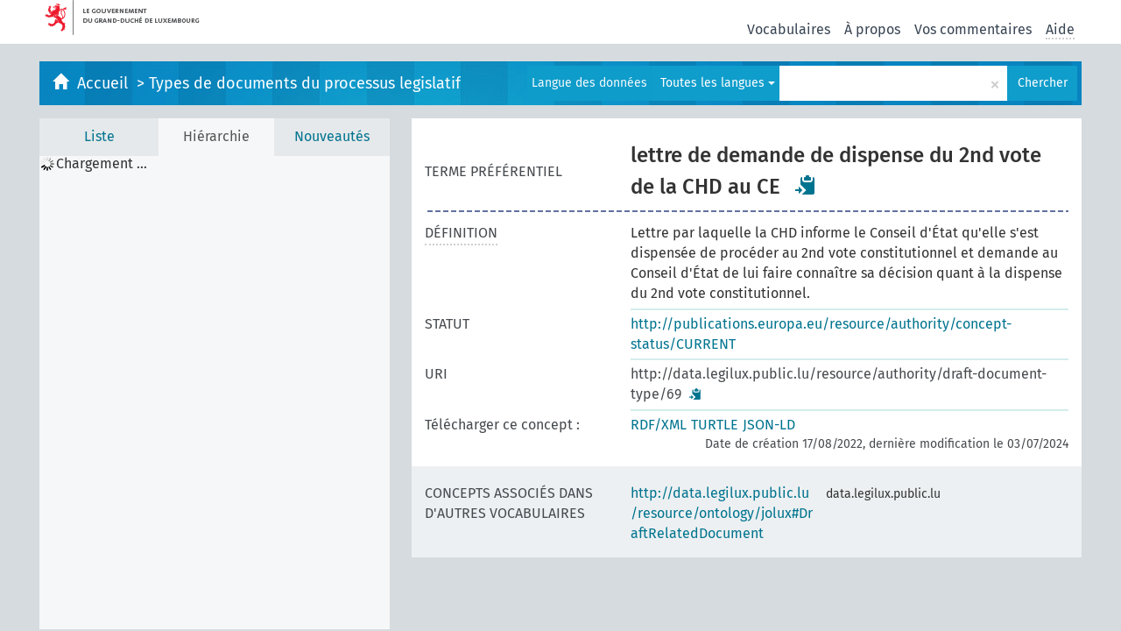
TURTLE (714, 424)
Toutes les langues (717, 82)
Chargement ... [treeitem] (101, 164)
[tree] (214, 392)
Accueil (104, 83)
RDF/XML (659, 424)
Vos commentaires (973, 29)
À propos (872, 29)
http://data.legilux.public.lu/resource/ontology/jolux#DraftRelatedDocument (722, 513)
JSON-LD (769, 424)
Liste (99, 136)
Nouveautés (332, 136)
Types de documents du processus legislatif (305, 83)
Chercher (1043, 82)
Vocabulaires (788, 29)
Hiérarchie (216, 136)
